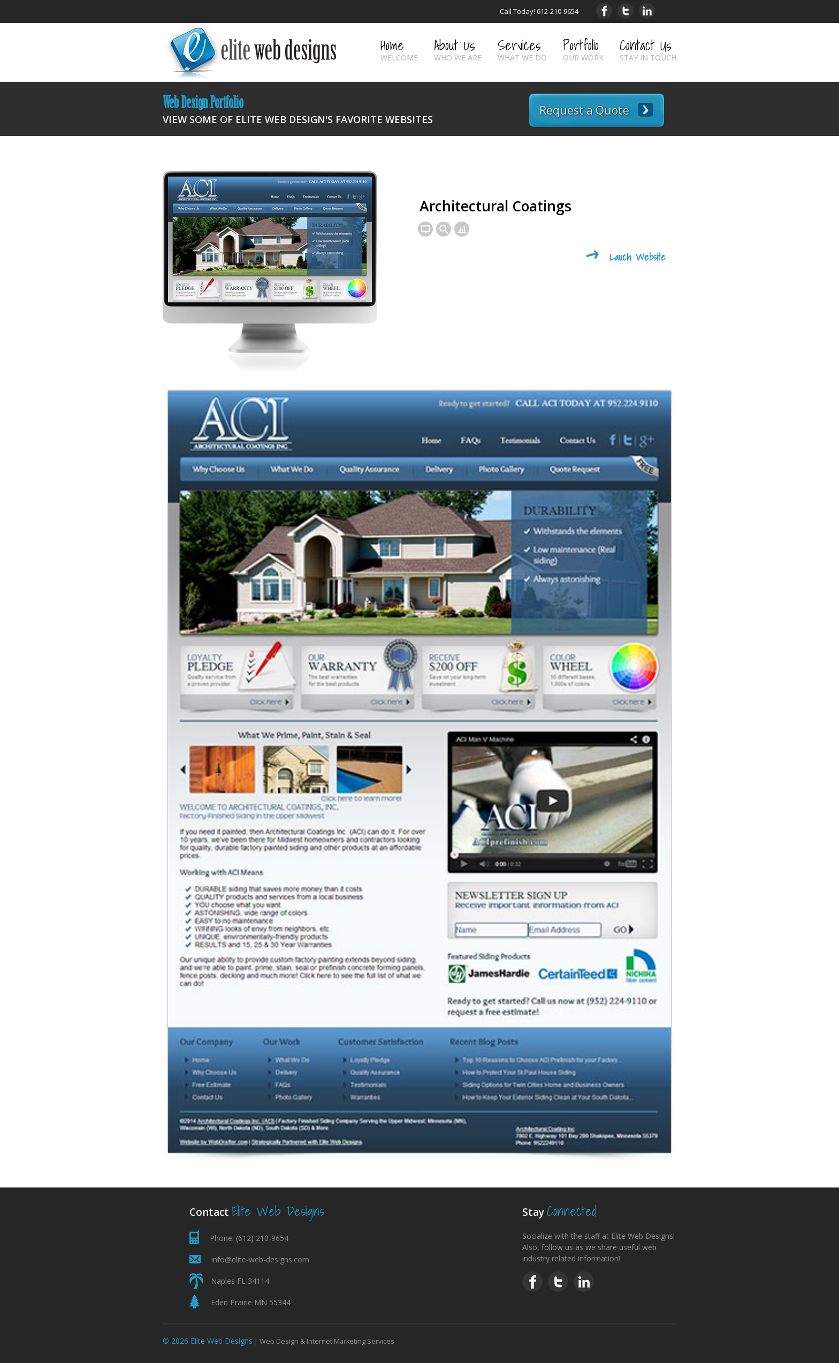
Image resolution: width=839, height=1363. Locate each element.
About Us (458, 49)
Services (522, 49)
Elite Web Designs (221, 1341)
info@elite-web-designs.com (260, 1259)
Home (399, 49)
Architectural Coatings (495, 206)
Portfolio (583, 49)
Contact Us (648, 49)
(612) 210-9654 (262, 1238)
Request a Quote (584, 110)
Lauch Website (637, 257)
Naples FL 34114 (240, 1281)
